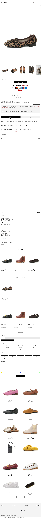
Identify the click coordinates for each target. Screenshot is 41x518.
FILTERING (20, 376)
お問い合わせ (26, 505)
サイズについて (14, 505)
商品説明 (10, 117)
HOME (2, 517)
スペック (30, 117)
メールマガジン (38, 505)
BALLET (5, 517)
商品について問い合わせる (18, 95)
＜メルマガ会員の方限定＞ (20, 85)
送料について (2, 505)
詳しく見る (19, 97)
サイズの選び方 (4, 134)
